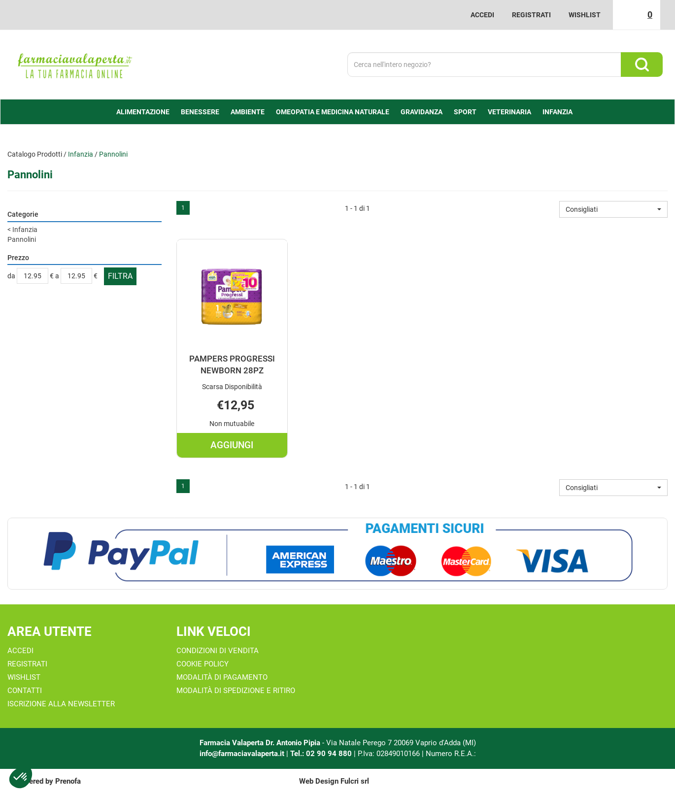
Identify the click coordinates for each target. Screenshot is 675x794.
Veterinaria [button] (509, 112)
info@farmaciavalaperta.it (242, 753)
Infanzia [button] (557, 112)
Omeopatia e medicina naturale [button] (332, 112)
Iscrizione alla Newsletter (61, 703)
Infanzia (80, 154)
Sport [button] (465, 112)
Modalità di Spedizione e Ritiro (235, 690)
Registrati (531, 15)
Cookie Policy (202, 664)
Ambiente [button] (248, 112)
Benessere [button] (200, 112)
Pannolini (21, 239)
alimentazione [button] (142, 112)
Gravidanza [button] (421, 112)
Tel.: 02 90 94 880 (322, 753)
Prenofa (68, 781)
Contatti (24, 690)
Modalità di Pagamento (222, 677)
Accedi (482, 15)
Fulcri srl (354, 781)
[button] (613, 209)
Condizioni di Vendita (217, 650)
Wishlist (585, 15)
